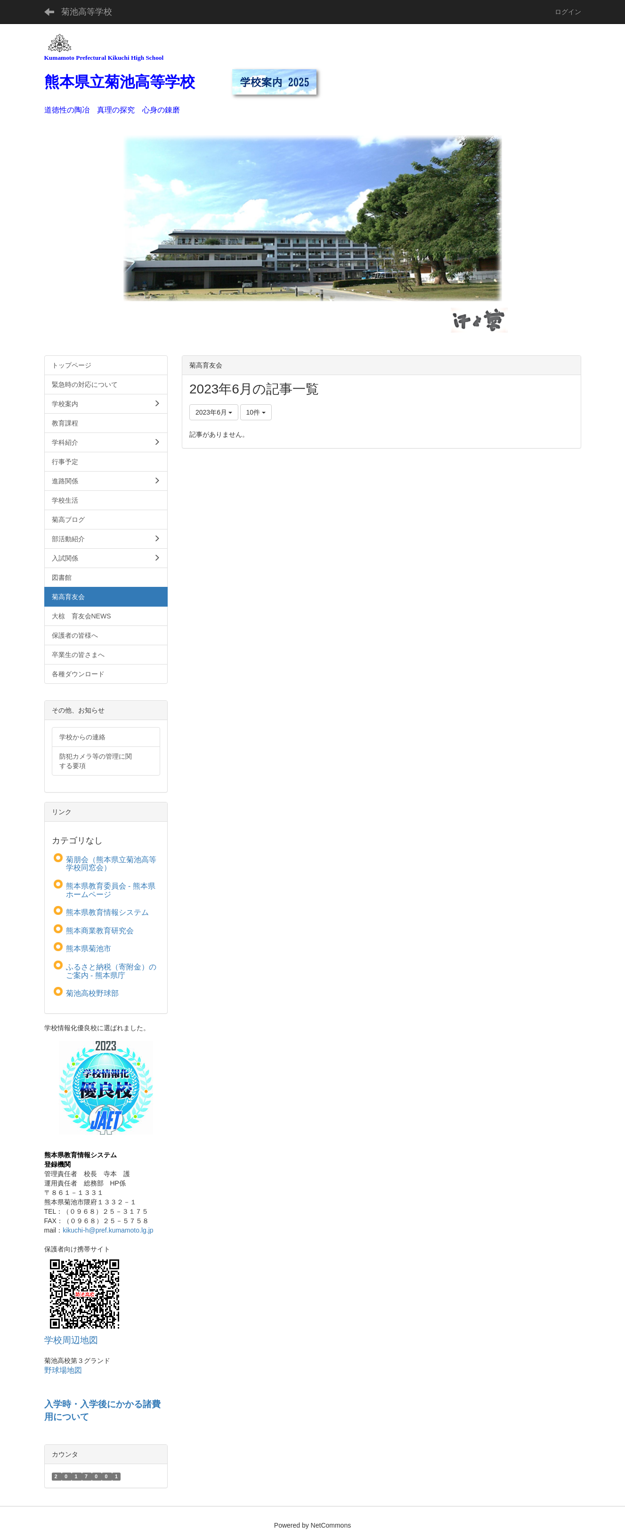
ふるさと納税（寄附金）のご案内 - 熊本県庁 (111, 971)
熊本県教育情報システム (107, 912)
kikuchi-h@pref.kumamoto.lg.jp (108, 1230)
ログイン (568, 12)
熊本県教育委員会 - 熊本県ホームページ (110, 890)
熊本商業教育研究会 (100, 931)
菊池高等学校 (86, 11)
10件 (256, 412)
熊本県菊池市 (88, 949)
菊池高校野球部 (92, 993)
